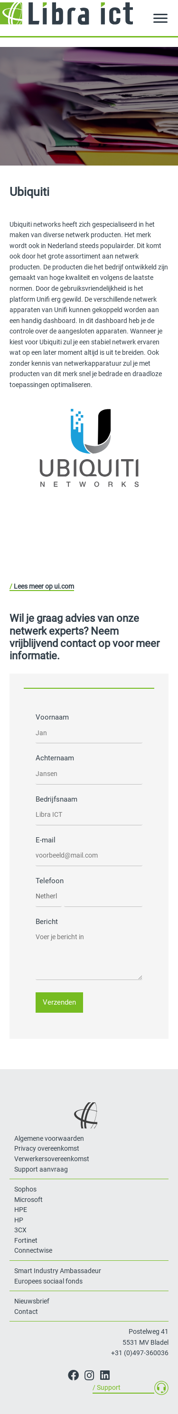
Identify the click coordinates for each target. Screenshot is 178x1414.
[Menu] (160, 18)
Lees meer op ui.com (44, 586)
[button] (73, 1375)
